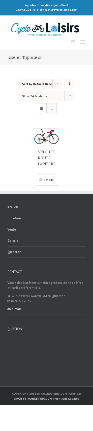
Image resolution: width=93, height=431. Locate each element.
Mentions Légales (66, 398)
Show (34, 96)
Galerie (12, 241)
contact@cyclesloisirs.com (58, 9)
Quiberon (14, 252)
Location (14, 218)
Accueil (12, 207)
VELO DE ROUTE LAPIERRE (47, 158)
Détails (48, 180)
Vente (11, 229)
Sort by (37, 84)
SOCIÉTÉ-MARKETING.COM (33, 398)
